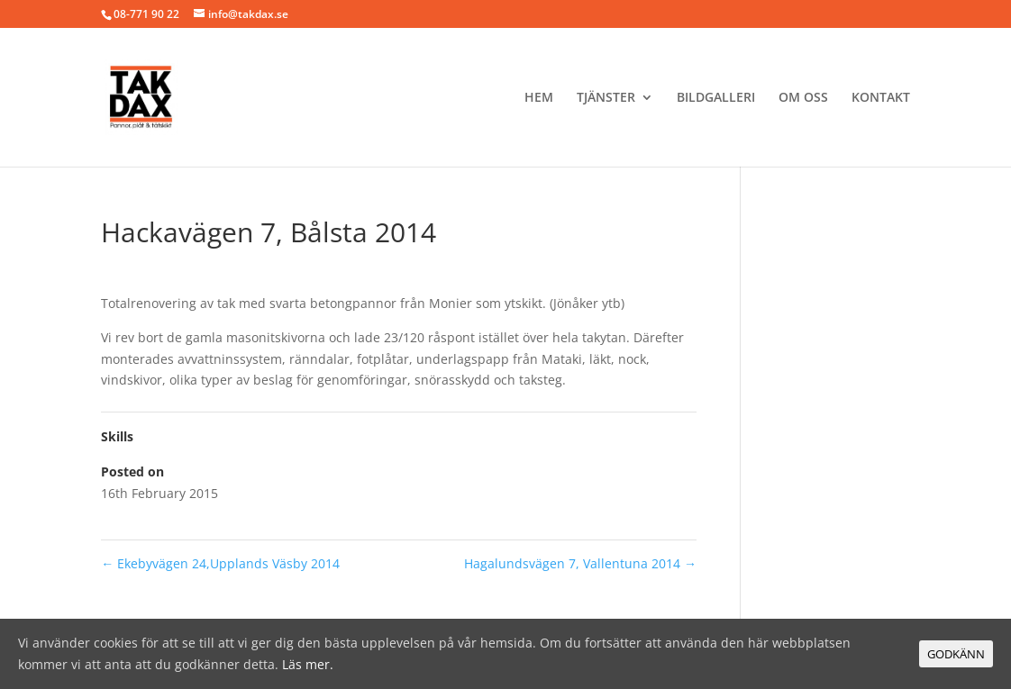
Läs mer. (307, 664)
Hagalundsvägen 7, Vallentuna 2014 (580, 563)
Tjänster (606, 98)
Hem (538, 98)
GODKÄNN (956, 654)
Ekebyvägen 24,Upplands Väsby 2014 (220, 563)
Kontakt (881, 98)
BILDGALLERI (716, 98)
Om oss (803, 98)
